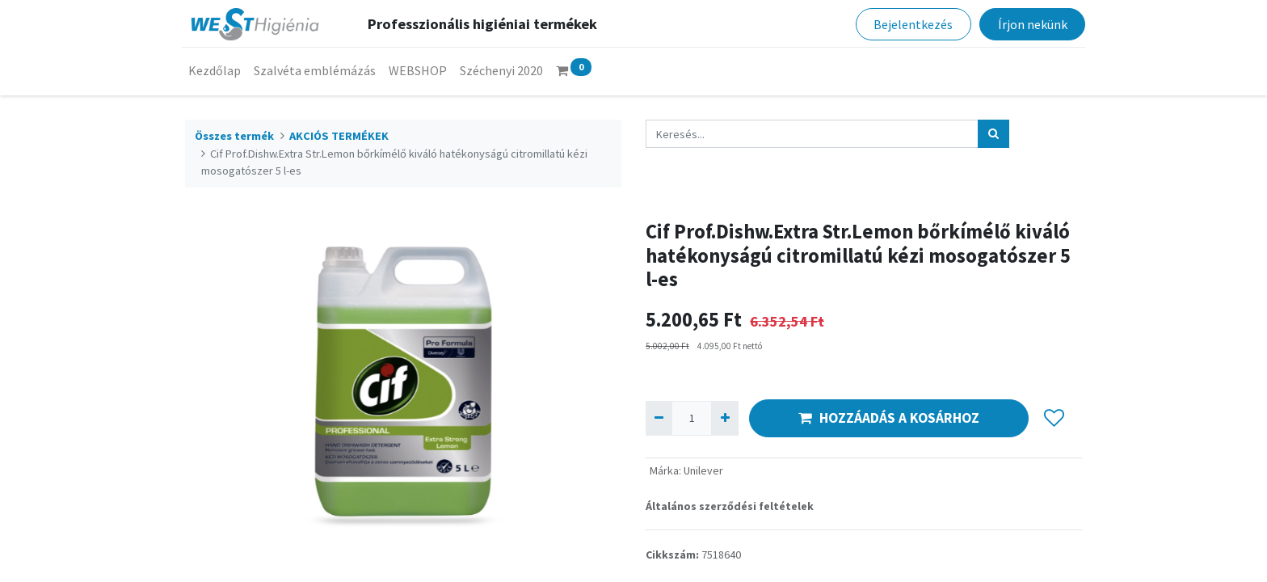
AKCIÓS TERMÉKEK (339, 136)
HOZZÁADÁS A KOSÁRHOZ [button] (888, 418)
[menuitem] (217, 70)
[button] (1054, 418)
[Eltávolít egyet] (659, 418)
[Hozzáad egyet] (724, 418)
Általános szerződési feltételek (730, 506)
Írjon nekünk (1028, 24)
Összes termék (234, 136)
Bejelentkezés (909, 24)
